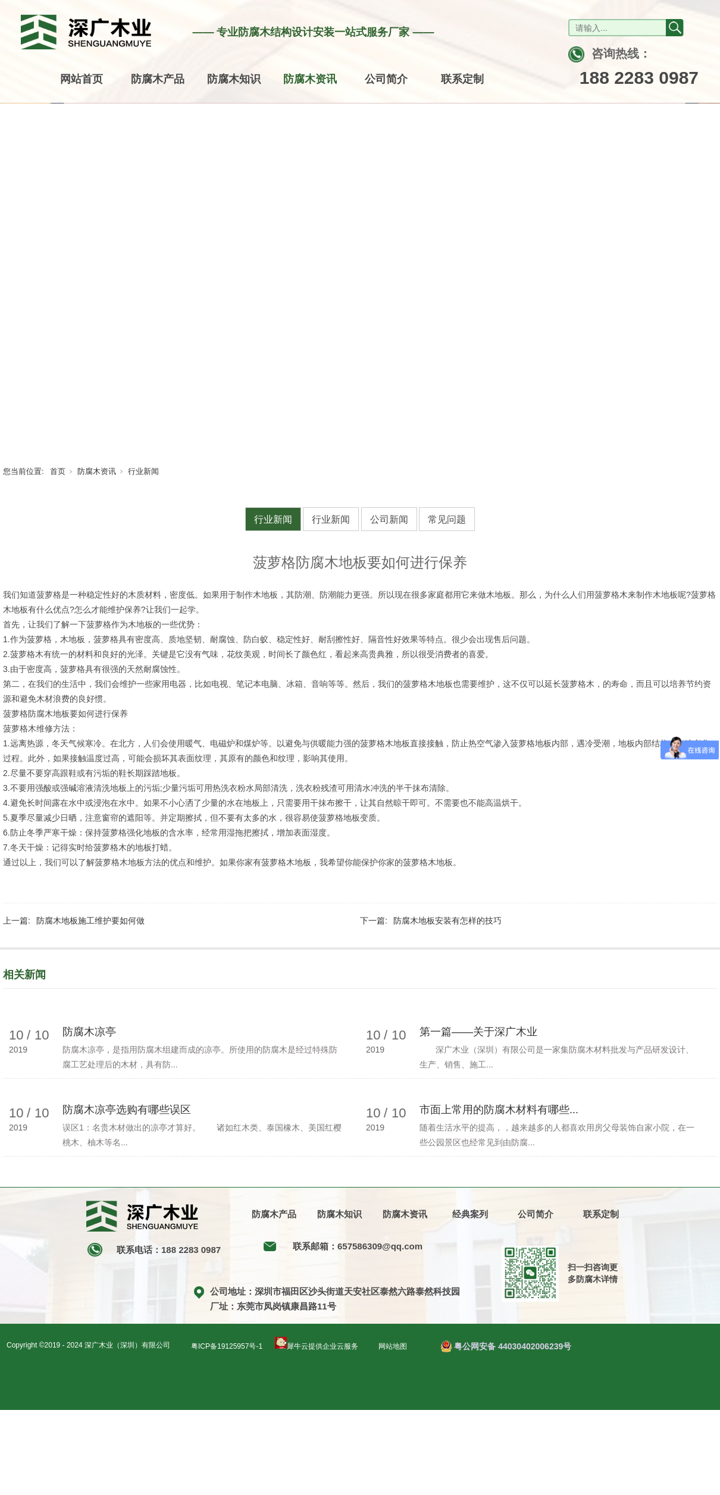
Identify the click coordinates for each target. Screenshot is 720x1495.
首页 (57, 471)
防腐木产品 (157, 79)
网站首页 (81, 79)
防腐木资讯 (310, 79)
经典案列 (470, 1214)
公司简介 (386, 79)
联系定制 (462, 79)
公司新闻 (389, 519)
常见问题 (447, 519)
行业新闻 (143, 471)
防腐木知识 (234, 79)
